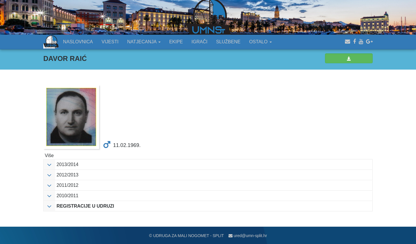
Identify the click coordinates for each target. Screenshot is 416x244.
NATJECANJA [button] (144, 41)
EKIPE (176, 41)
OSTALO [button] (260, 41)
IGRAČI (199, 41)
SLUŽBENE (228, 41)
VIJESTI (110, 41)
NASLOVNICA (78, 41)
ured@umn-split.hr (248, 235)
